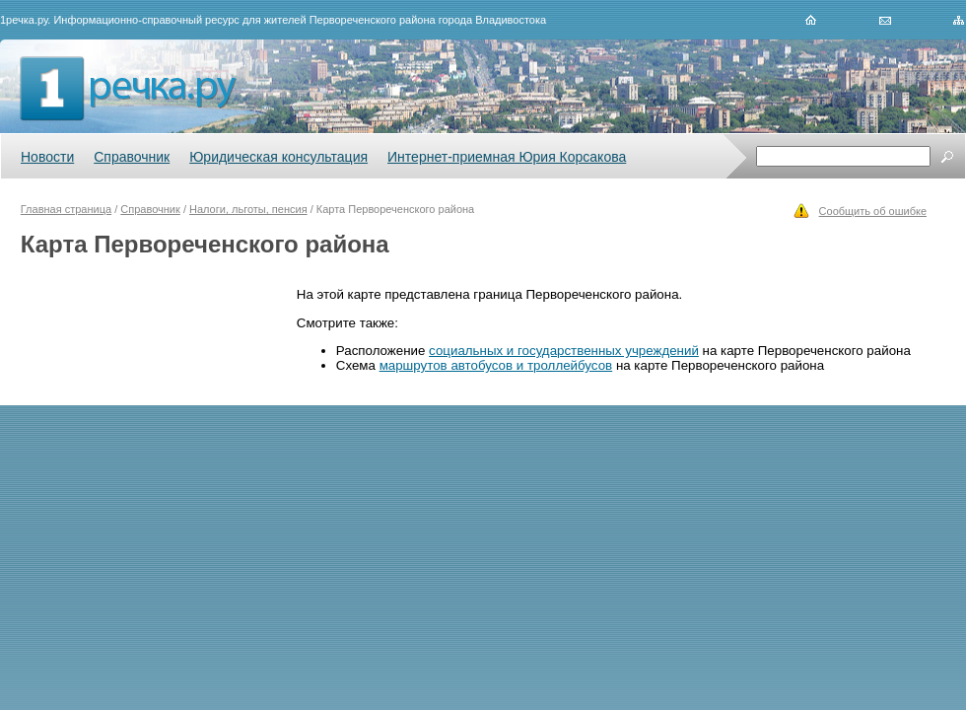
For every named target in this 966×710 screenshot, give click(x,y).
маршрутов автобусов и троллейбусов (496, 365)
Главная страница (66, 209)
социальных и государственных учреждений (564, 350)
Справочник (132, 157)
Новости (47, 157)
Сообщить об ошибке (873, 211)
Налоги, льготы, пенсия (248, 209)
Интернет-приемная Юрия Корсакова (506, 157)
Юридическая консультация (278, 157)
